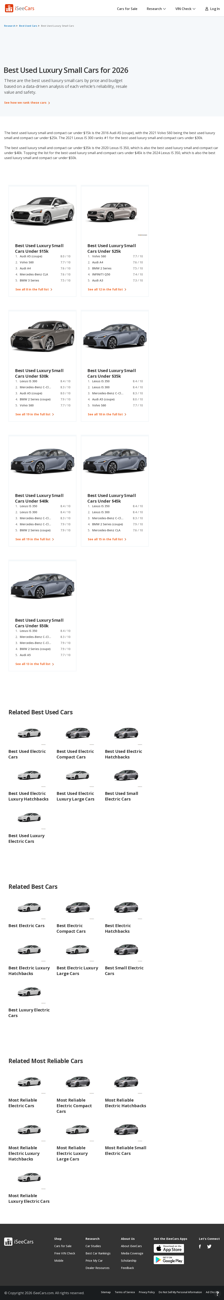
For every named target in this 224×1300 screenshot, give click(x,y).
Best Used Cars (28, 25)
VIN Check (185, 8)
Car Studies (93, 1246)
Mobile (58, 1261)
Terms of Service (125, 1292)
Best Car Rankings (98, 1253)
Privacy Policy (147, 1292)
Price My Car (94, 1261)
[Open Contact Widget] (217, 1294)
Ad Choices (212, 1292)
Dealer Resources (97, 1268)
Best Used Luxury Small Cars (57, 25)
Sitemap (106, 1292)
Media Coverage (132, 1253)
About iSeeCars (131, 1246)
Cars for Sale (127, 8)
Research (156, 8)
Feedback (127, 1268)
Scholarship (128, 1261)
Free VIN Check (64, 1253)
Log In (212, 8)
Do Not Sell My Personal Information (180, 1292)
